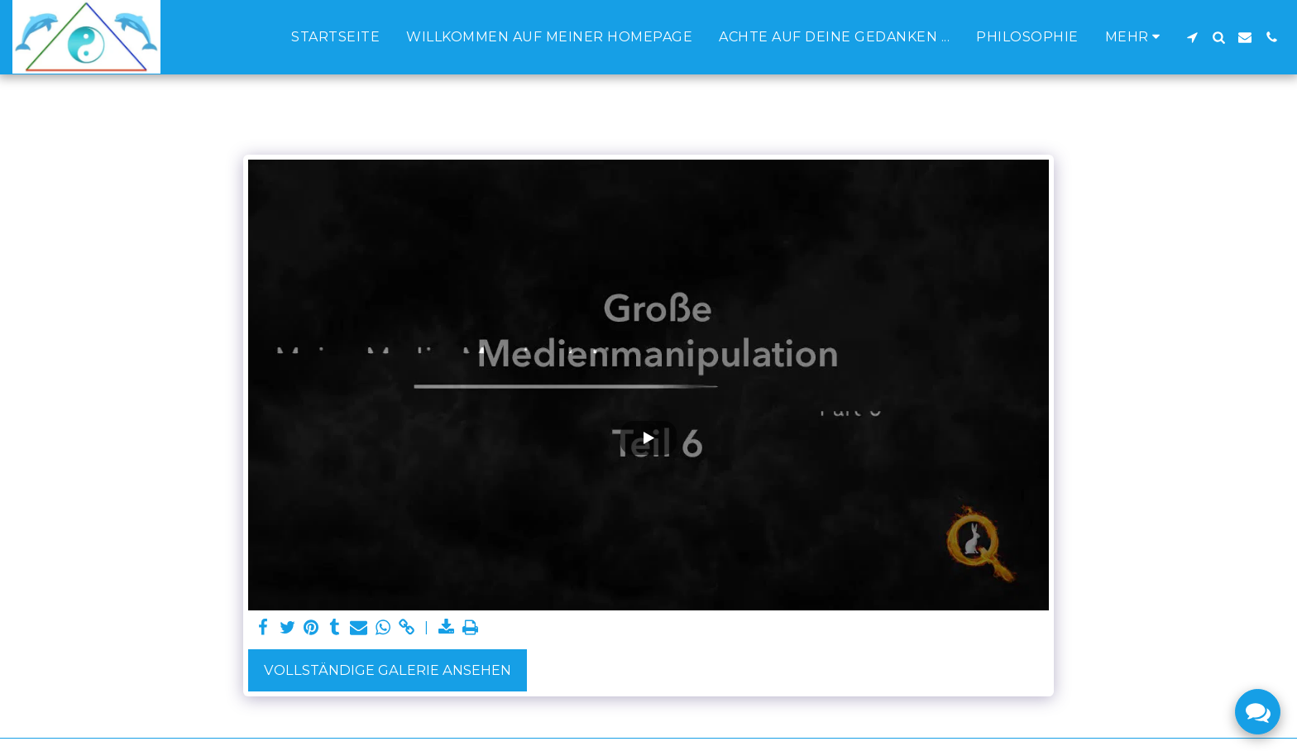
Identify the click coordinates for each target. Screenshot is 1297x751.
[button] (1192, 37)
